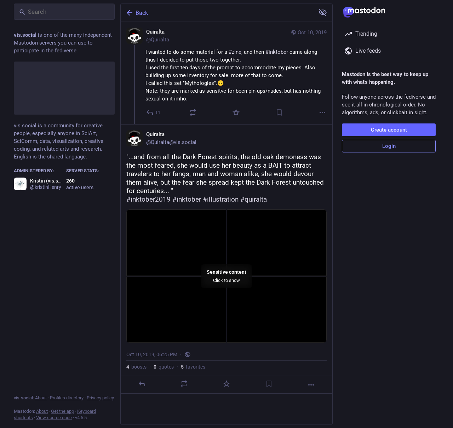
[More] (322, 112)
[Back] (217, 13)
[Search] (64, 12)
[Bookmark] (279, 112)
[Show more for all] (322, 12)
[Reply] (153, 112)
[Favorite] (236, 112)
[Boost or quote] (193, 112)
